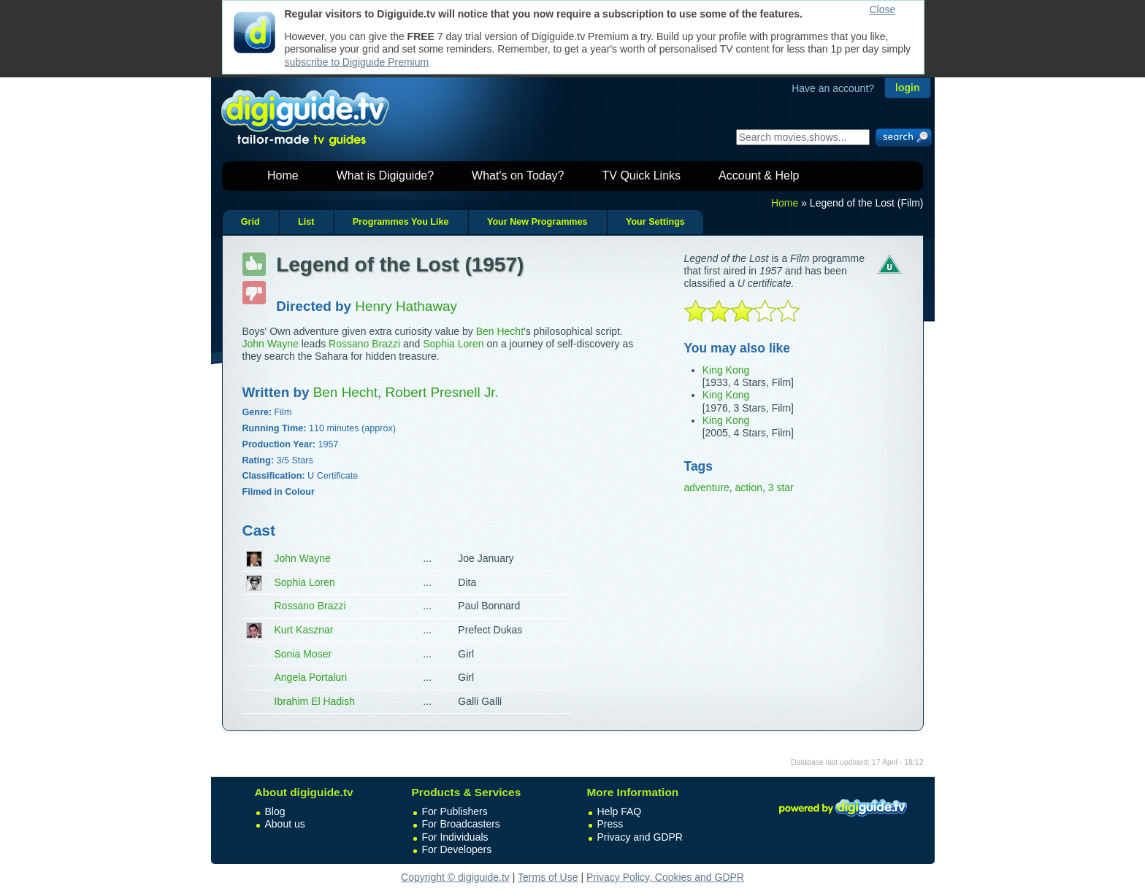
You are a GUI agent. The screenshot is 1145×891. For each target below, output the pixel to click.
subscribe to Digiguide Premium (357, 62)
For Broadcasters (461, 824)
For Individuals (455, 837)
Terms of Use (548, 877)
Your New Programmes (537, 222)
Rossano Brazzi (364, 344)
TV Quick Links (641, 175)
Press (610, 824)
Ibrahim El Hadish (315, 701)
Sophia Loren (453, 344)
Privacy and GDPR (640, 837)
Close (883, 9)
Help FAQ (619, 811)
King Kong (726, 370)
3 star (781, 487)
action (748, 487)
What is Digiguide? (385, 175)
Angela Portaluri (311, 677)
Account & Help (759, 175)
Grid (250, 222)
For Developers (457, 849)
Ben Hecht (500, 331)
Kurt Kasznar (304, 630)
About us (285, 824)
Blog (275, 811)
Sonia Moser (303, 654)
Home (283, 175)
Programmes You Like (401, 222)
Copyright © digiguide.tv (455, 877)
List (306, 222)
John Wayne (270, 344)
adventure (706, 487)
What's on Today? (518, 175)
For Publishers (455, 811)
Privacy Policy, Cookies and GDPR (665, 877)
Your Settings (655, 222)
